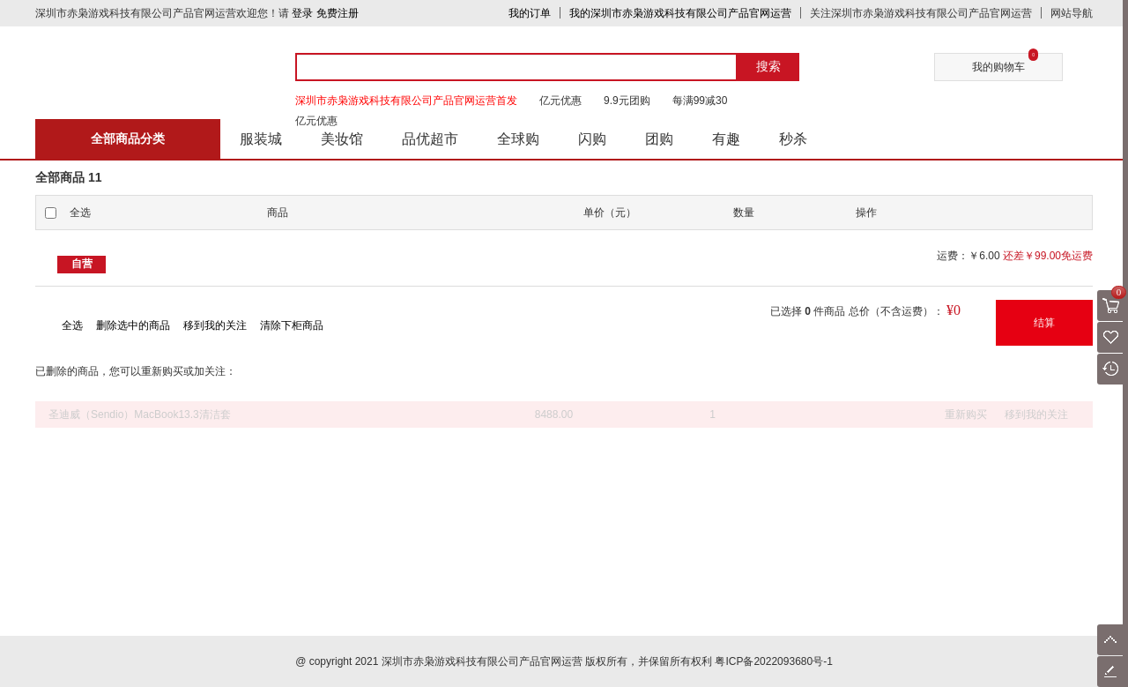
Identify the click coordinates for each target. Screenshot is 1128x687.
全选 (72, 325)
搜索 (768, 66)
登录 (302, 13)
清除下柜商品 (291, 325)
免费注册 (337, 13)
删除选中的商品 (133, 325)
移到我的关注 (215, 325)
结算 (1044, 323)
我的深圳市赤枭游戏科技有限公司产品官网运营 (680, 13)
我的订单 (529, 13)
